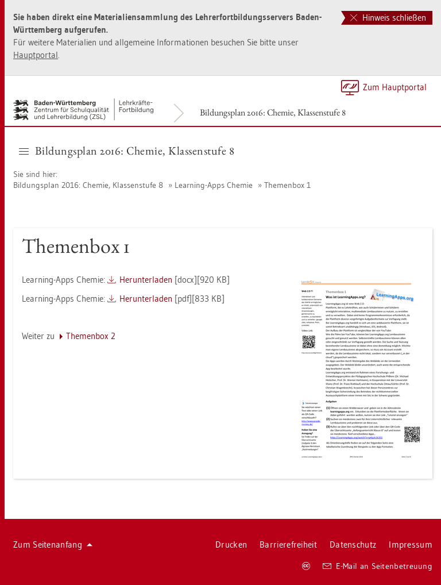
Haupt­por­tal (35, 54)
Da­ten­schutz (353, 544)
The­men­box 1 (287, 185)
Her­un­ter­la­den (145, 279)
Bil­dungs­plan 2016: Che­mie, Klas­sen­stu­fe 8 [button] (126, 150)
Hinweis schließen (388, 17)
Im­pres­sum (410, 544)
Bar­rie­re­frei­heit (288, 544)
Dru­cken (231, 544)
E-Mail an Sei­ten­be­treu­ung (377, 566)
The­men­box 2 (90, 335)
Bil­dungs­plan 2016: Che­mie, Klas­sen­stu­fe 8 (273, 112)
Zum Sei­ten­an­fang (52, 544)
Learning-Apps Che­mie (214, 185)
